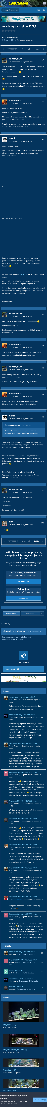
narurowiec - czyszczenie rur (21, 979)
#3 (43, 139)
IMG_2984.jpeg (9, 1090)
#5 (43, 346)
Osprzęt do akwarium (25, 40)
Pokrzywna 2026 (12, 669)
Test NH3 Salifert (16, 987)
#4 (43, 314)
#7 (43, 394)
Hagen (22, 274)
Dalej (37, 49)
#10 (42, 523)
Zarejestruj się (23, 581)
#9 (43, 491)
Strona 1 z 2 (26, 49)
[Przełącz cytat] (6, 425)
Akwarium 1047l (9, 1070)
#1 (43, 60)
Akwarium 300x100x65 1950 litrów (23, 744)
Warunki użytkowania (8, 1104)
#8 (43, 417)
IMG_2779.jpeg (9, 1025)
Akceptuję (40, 1100)
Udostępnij (11, 613)
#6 (43, 368)
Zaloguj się (23, 598)
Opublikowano (21, 62)
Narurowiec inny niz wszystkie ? (22, 697)
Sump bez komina (16, 970)
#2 (43, 101)
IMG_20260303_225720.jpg (15, 1050)
